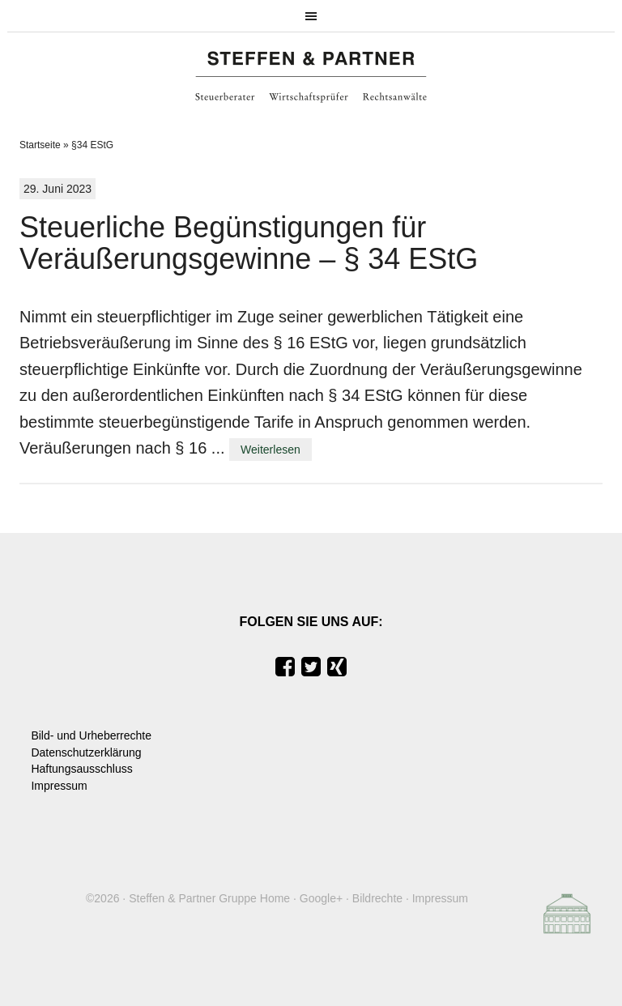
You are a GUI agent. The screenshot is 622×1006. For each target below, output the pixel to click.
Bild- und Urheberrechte (91, 735)
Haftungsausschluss (81, 768)
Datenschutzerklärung (86, 752)
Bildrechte (377, 898)
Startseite (40, 145)
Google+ (321, 898)
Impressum (59, 785)
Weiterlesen (270, 449)
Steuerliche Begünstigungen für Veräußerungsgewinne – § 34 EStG (248, 243)
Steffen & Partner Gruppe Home (209, 898)
